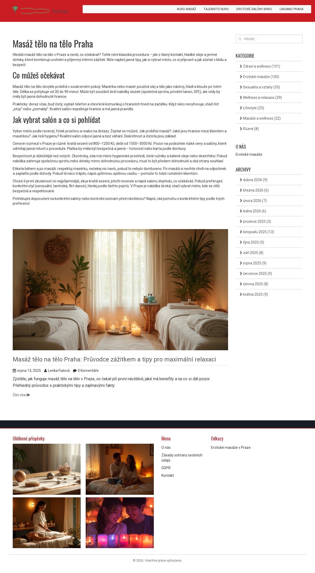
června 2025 (254, 284)
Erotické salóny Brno (254, 9)
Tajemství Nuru (216, 9)
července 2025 (256, 274)
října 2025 (252, 242)
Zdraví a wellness (260, 66)
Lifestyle (252, 108)
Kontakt (167, 475)
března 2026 (254, 190)
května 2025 (254, 294)
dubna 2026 (253, 180)
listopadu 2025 (257, 232)
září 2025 (251, 253)
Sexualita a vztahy (260, 87)
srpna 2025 (253, 263)
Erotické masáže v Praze (231, 447)
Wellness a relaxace (261, 98)
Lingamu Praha (291, 9)
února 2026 (253, 201)
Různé (249, 129)
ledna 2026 (253, 211)
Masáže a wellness (260, 118)
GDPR (166, 468)
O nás (166, 447)
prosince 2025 (255, 221)
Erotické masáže (259, 77)
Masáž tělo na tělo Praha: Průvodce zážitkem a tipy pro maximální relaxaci (114, 359)
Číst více (21, 395)
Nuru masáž (186, 9)
